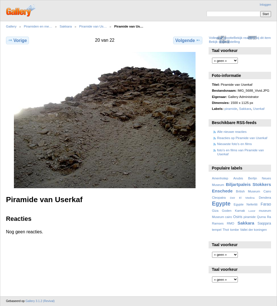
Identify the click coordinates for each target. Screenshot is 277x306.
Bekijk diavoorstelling (224, 41)
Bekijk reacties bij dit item (252, 37)
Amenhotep (220, 178)
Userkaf (259, 108)
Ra (269, 217)
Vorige (17, 40)
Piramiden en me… (38, 26)
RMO (230, 223)
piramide (230, 108)
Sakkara (66, 26)
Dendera (265, 197)
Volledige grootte (221, 37)
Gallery (11, 26)
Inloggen (265, 4)
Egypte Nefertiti (245, 204)
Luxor (251, 210)
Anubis (238, 178)
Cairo (267, 191)
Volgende (187, 40)
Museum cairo (222, 217)
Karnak (240, 210)
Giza (215, 210)
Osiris (237, 217)
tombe (234, 229)
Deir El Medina (242, 197)
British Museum (248, 191)
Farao (266, 204)
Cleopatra (219, 197)
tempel (217, 229)
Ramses (218, 223)
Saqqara (264, 223)
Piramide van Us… (93, 26)
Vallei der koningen (253, 229)
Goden (227, 210)
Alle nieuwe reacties (232, 131)
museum (265, 210)
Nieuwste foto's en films (234, 144)
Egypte (221, 203)
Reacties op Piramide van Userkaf (242, 138)
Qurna (261, 217)
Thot (226, 229)
